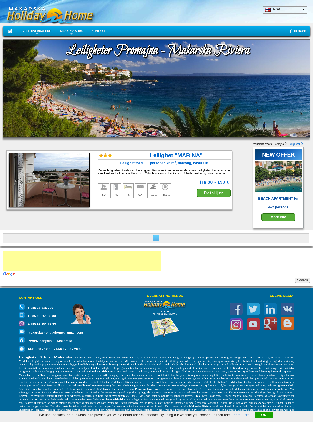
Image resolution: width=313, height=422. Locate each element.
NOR (272, 10)
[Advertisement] (82, 261)
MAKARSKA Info (71, 32)
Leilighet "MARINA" (176, 155)
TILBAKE (299, 31)
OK (263, 415)
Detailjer (213, 193)
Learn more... (242, 415)
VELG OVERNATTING (37, 32)
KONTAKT (98, 31)
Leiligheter (295, 144)
